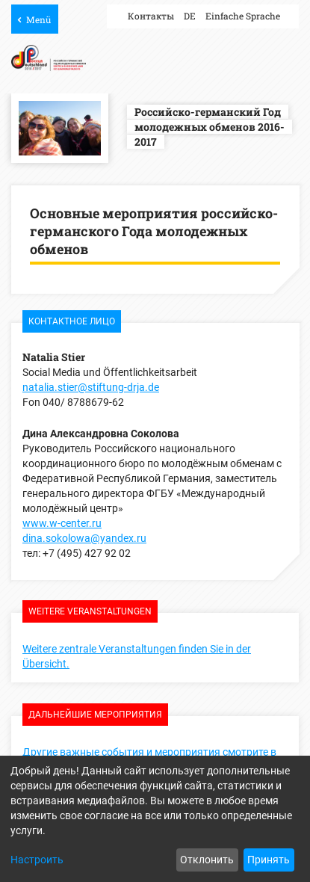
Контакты (151, 16)
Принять (268, 860)
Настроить (36, 860)
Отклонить (207, 860)
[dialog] (155, 819)
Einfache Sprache (242, 16)
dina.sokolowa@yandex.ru (84, 538)
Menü (38, 19)
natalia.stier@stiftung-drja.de (90, 387)
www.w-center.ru (62, 523)
